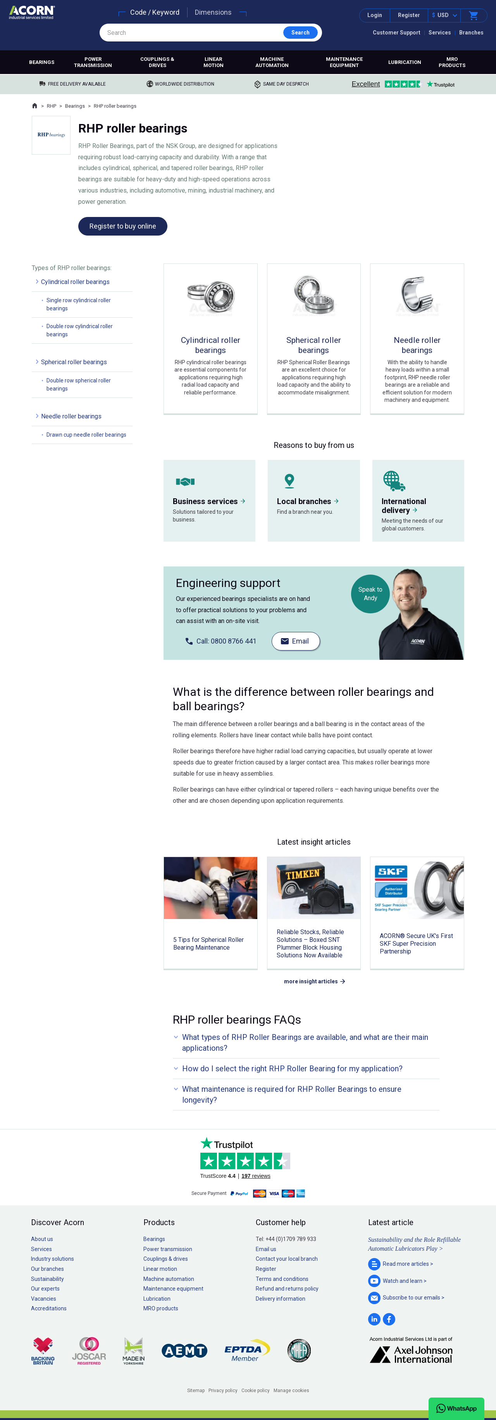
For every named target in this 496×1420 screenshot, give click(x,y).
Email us (266, 1249)
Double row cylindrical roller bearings (79, 330)
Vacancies (43, 1299)
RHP (51, 106)
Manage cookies (291, 1390)
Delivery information (280, 1299)
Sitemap (196, 1390)
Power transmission (93, 62)
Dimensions (213, 12)
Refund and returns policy (287, 1289)
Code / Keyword (154, 12)
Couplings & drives (157, 62)
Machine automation (272, 62)
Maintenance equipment (344, 62)
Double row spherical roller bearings (78, 384)
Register (409, 15)
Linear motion (213, 62)
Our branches (47, 1269)
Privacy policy (223, 1390)
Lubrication (404, 62)
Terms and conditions (282, 1279)
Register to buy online (123, 226)
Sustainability (47, 1279)
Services (440, 32)
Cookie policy (255, 1390)
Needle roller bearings (71, 416)
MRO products (452, 62)
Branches (471, 32)
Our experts (45, 1289)
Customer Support (396, 32)
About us (42, 1239)
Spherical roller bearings (74, 362)
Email (300, 641)
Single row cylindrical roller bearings (78, 304)
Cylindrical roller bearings (75, 282)
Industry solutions (52, 1259)
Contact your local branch (287, 1259)
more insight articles (311, 981)
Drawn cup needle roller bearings (86, 435)
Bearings (41, 62)
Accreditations (49, 1308)
